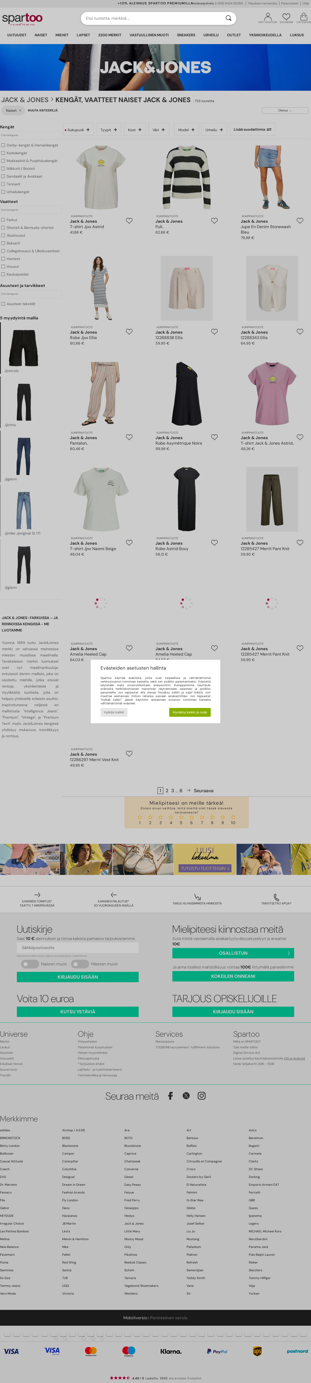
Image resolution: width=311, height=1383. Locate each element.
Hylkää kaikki (114, 712)
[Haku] (228, 18)
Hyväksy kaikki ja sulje (190, 712)
